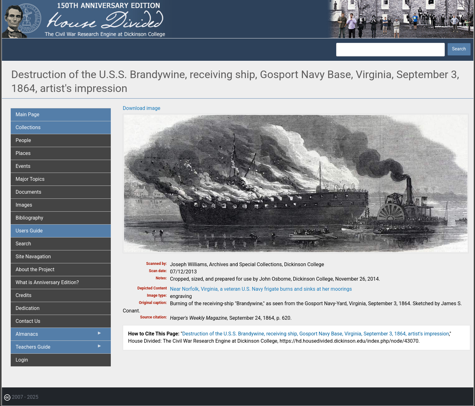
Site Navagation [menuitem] (33, 257)
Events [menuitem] (23, 166)
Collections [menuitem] (28, 127)
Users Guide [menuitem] (29, 231)
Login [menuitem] (22, 360)
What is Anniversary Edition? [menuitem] (47, 282)
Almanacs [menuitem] (59, 335)
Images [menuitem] (24, 205)
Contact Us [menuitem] (28, 321)
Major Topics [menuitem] (30, 179)
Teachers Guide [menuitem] (59, 348)
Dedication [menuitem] (28, 308)
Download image (141, 108)
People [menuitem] (23, 140)
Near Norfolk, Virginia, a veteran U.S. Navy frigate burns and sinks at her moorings (261, 289)
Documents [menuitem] (29, 192)
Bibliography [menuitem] (29, 218)
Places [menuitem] (23, 153)
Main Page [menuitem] (28, 114)
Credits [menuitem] (24, 295)
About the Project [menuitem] (35, 269)
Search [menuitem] (23, 244)
